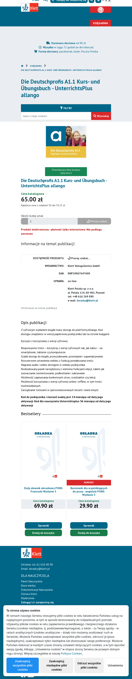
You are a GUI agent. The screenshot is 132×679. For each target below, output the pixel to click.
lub (37, 602)
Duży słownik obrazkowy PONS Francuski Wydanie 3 (43, 489)
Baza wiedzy (28, 585)
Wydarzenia (27, 598)
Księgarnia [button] (100, 23)
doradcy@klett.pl (87, 300)
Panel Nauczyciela (31, 581)
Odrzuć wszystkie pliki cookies (89, 665)
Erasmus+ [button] (60, 23)
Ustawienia (115, 665)
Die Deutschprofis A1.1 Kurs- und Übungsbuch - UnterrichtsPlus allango (61, 70)
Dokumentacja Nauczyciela (37, 589)
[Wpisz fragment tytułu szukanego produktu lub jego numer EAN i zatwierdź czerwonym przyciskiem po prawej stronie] (56, 116)
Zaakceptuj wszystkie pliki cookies (22, 665)
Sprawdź (43, 525)
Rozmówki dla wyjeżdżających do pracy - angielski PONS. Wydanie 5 (88, 491)
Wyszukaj (101, 116)
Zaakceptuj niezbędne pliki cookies (56, 665)
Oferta (101, 16)
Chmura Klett (29, 594)
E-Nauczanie (78, 16)
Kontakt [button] (78, 23)
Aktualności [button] (39, 23)
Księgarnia (36, 66)
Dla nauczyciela (49, 16)
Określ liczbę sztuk (32, 216)
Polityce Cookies (71, 653)
